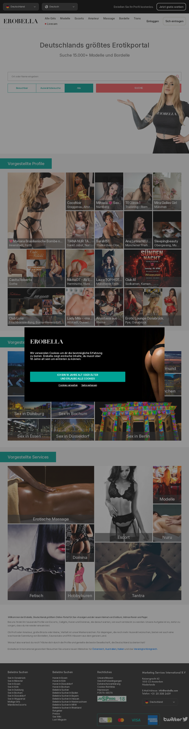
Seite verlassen (89, 385)
